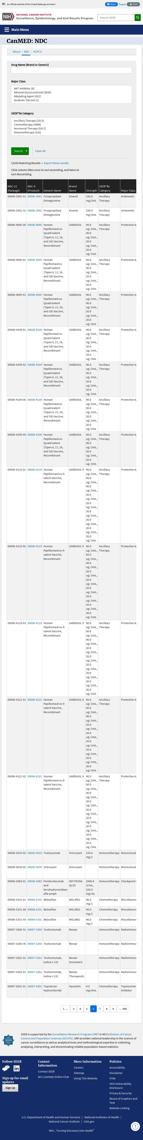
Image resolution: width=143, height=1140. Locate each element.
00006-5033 (35, 853)
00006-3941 (35, 196)
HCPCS (37, 51)
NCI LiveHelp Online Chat (53, 1077)
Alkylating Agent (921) (71, 96)
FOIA (112, 1078)
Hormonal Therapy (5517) (71, 128)
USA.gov (89, 1121)
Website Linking (119, 1108)
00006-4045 (35, 225)
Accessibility (117, 1067)
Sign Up (10, 1088)
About (16, 51)
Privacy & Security (120, 1093)
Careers (78, 1067)
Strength (91, 190)
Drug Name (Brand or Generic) (30, 65)
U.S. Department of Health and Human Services (51, 1117)
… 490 (123, 1009)
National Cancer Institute (64, 1121)
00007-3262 (35, 972)
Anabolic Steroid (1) (71, 100)
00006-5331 (35, 899)
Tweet (122, 4)
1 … (65, 1009)
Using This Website (85, 1078)
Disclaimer (116, 1073)
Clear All (40, 151)
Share (112, 4)
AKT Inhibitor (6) (71, 88)
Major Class (18, 81)
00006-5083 (35, 881)
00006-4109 (35, 329)
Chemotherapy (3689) (71, 124)
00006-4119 (35, 469)
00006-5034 (35, 867)
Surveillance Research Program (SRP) (75, 1034)
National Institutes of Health (101, 1117)
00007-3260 (35, 929)
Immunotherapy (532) (71, 132)
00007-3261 (35, 958)
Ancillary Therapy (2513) (71, 121)
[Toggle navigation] (16, 29)
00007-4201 (35, 986)
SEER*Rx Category (22, 113)
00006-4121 (35, 699)
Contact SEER (46, 1071)
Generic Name (52, 190)
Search (18, 151)
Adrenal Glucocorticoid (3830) (71, 92)
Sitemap (79, 1073)
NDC (26, 51)
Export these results (56, 163)
